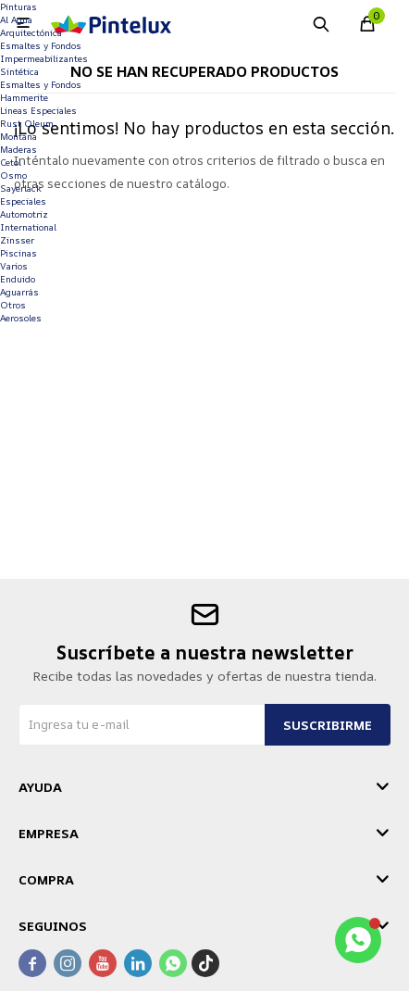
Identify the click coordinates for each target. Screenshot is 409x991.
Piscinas (18, 252)
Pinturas (18, 6)
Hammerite (24, 97)
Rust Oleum (27, 123)
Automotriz (24, 213)
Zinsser (17, 239)
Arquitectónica (31, 32)
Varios (14, 265)
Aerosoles (21, 317)
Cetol (10, 162)
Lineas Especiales (38, 110)
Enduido (17, 278)
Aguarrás (19, 291)
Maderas (18, 149)
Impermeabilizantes (44, 58)
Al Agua (16, 19)
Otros (13, 304)
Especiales (23, 200)
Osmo (13, 175)
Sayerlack (21, 188)
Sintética (19, 71)
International (28, 226)
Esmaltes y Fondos (40, 45)
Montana (18, 136)
